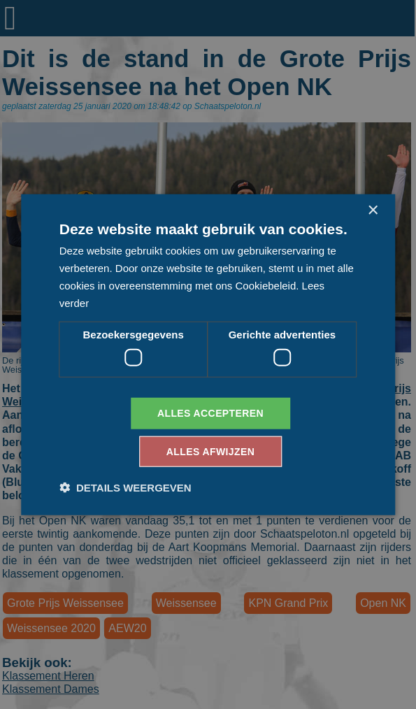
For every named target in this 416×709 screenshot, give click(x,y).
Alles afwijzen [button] (210, 451)
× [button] (372, 211)
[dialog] (208, 354)
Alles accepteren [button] (210, 413)
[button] (125, 487)
